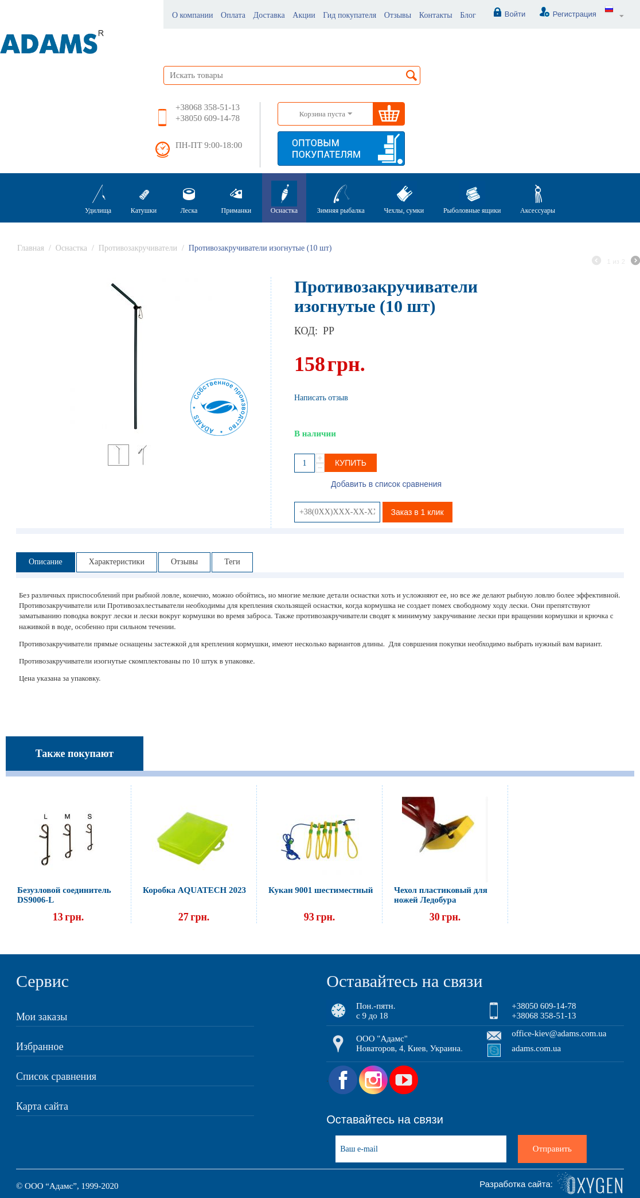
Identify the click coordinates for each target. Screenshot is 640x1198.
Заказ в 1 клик (417, 512)
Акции (303, 15)
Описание (46, 561)
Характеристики (117, 561)
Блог (468, 15)
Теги (232, 561)
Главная (30, 248)
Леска (189, 197)
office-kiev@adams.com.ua (559, 1033)
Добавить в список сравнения (386, 484)
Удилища (98, 197)
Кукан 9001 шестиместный (320, 890)
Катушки (144, 197)
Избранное (40, 1046)
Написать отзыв (321, 397)
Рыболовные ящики (472, 197)
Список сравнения (56, 1076)
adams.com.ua (536, 1048)
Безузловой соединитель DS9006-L (64, 894)
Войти (503, 14)
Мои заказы (41, 1017)
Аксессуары (537, 197)
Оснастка (284, 197)
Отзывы (397, 15)
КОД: (305, 331)
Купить (350, 462)
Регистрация (562, 14)
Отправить (552, 1148)
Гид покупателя (349, 15)
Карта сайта (42, 1106)
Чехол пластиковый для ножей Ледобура (440, 894)
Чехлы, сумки (404, 197)
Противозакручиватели (138, 248)
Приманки (236, 197)
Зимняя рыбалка (341, 197)
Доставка (269, 15)
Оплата (233, 15)
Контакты (435, 15)
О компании (192, 15)
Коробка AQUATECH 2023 (194, 890)
